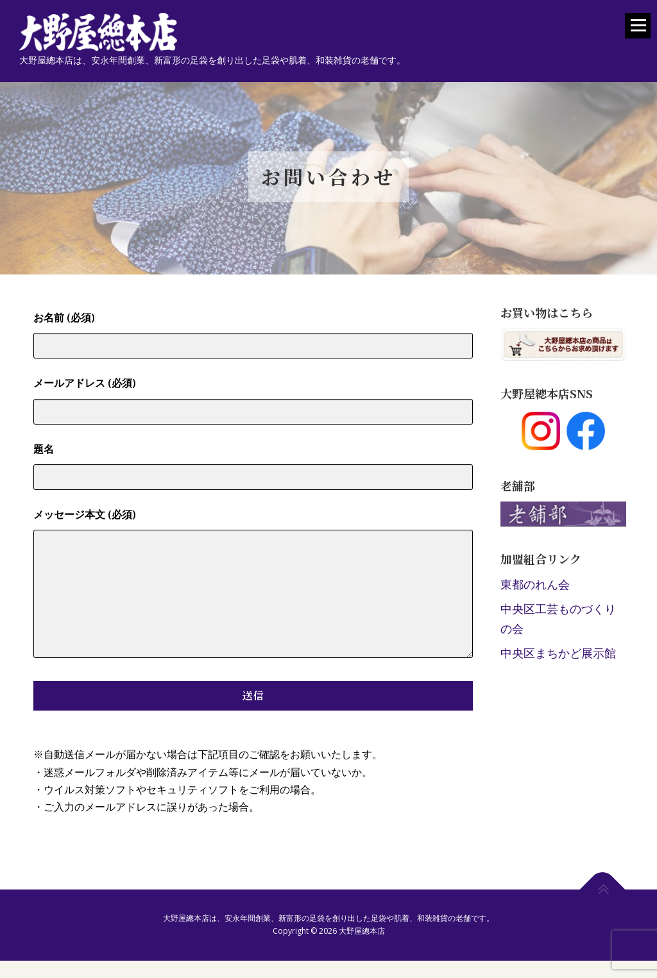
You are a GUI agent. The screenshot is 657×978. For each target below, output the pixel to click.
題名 (253, 463)
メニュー (638, 31)
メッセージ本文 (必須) (253, 584)
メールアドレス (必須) (253, 396)
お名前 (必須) (253, 331)
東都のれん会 (535, 584)
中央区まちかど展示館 (558, 653)
